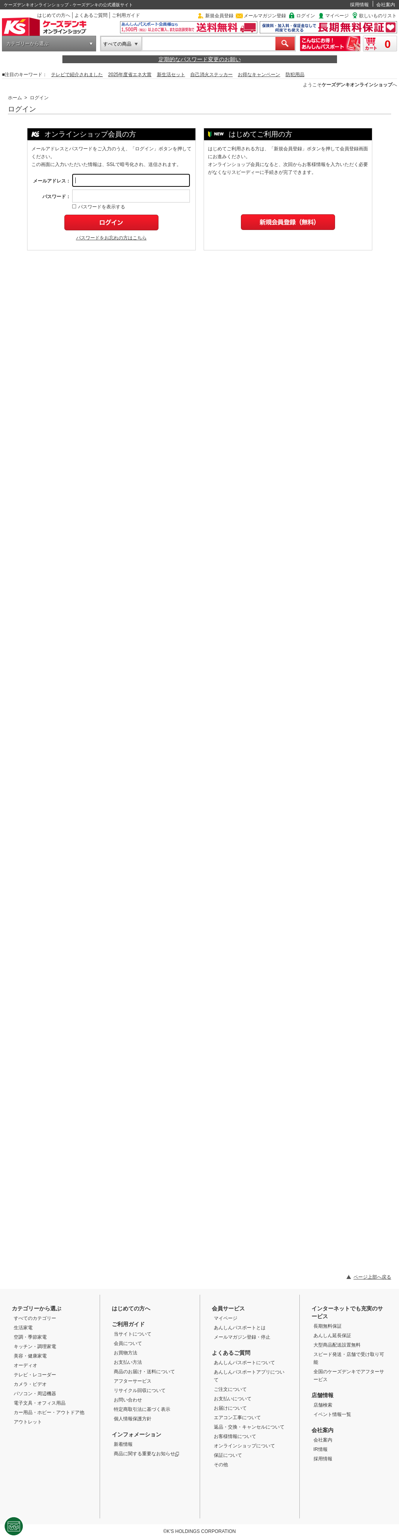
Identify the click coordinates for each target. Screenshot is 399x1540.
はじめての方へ (53, 15)
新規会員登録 (219, 15)
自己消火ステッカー (211, 74)
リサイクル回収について (140, 1390)
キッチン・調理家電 (35, 1346)
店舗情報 (322, 1395)
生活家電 (23, 1327)
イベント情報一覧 (332, 1414)
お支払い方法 (128, 1362)
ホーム (15, 97)
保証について (228, 1455)
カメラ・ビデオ (30, 1384)
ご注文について (230, 1389)
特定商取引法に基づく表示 (142, 1409)
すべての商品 (117, 44)
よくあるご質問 (91, 15)
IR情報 (320, 1449)
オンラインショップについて (244, 1446)
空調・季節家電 (30, 1337)
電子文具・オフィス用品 (40, 1403)
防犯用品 (295, 74)
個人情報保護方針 (132, 1418)
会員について (128, 1343)
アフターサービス (132, 1381)
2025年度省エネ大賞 (130, 74)
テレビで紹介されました (77, 74)
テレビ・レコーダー (35, 1375)
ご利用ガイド (126, 15)
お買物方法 (125, 1353)
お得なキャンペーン (259, 74)
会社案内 (385, 4)
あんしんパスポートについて (244, 1362)
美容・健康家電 (30, 1356)
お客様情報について (235, 1436)
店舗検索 (322, 1405)
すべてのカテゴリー (35, 1318)
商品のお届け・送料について (144, 1371)
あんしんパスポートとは (240, 1327)
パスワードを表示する (98, 207)
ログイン (305, 15)
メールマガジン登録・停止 (242, 1337)
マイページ (337, 15)
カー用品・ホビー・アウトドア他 (49, 1412)
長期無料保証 (327, 1326)
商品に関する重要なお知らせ (146, 1453)
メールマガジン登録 (265, 15)
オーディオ (25, 1365)
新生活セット (171, 74)
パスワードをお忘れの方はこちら (111, 238)
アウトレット (28, 1422)
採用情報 (359, 4)
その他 (221, 1464)
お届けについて (230, 1408)
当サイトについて (132, 1334)
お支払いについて (232, 1398)
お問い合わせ (128, 1400)
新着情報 (123, 1444)
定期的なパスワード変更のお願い (200, 59)
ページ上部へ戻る (372, 1277)
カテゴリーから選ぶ (27, 43)
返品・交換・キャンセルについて (249, 1427)
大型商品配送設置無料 (337, 1345)
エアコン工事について (237, 1417)
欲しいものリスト (378, 15)
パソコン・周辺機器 (35, 1393)
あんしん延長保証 (332, 1335)
